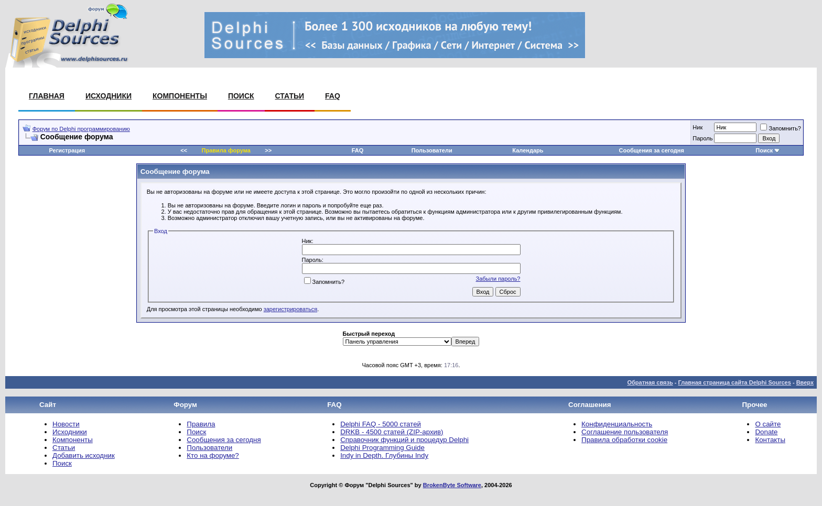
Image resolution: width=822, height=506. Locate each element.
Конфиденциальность (616, 424)
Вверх (805, 382)
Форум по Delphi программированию (81, 129)
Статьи (290, 96)
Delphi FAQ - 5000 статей (380, 424)
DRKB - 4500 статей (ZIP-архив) (391, 432)
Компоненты (180, 96)
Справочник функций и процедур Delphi (404, 440)
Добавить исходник (83, 455)
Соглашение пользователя (624, 432)
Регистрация (67, 150)
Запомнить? (780, 128)
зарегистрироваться (290, 309)
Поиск (241, 96)
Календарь (527, 150)
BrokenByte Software (452, 485)
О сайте (768, 424)
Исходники (108, 96)
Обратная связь (650, 382)
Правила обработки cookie (624, 440)
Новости (66, 424)
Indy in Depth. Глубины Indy (384, 455)
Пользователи (432, 150)
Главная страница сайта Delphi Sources (734, 382)
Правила (201, 424)
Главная (46, 96)
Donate (766, 432)
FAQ (332, 96)
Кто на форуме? (213, 455)
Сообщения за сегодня (651, 150)
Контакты (770, 440)
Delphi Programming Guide (382, 448)
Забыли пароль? (498, 279)
